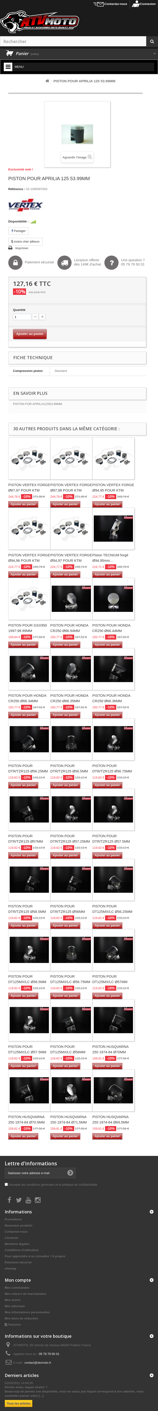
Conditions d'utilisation (22, 1250)
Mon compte (18, 1280)
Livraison (11, 1238)
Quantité (19, 310)
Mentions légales (17, 1244)
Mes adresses (15, 1306)
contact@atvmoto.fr (38, 1362)
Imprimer (22, 248)
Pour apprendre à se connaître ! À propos (35, 1256)
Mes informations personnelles (27, 1312)
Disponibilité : (18, 221)
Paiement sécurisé (31, 263)
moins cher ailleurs (25, 241)
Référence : (16, 189)
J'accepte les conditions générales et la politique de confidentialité (52, 1184)
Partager (18, 231)
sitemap (10, 1268)
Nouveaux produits (19, 1225)
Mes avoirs (13, 1300)
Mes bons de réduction (21, 1318)
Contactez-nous (115, 4)
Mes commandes (17, 1287)
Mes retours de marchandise (25, 1294)
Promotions (13, 1219)
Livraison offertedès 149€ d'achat (79, 263)
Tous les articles (18, 1403)
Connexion (148, 4)
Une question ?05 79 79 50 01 (124, 263)
